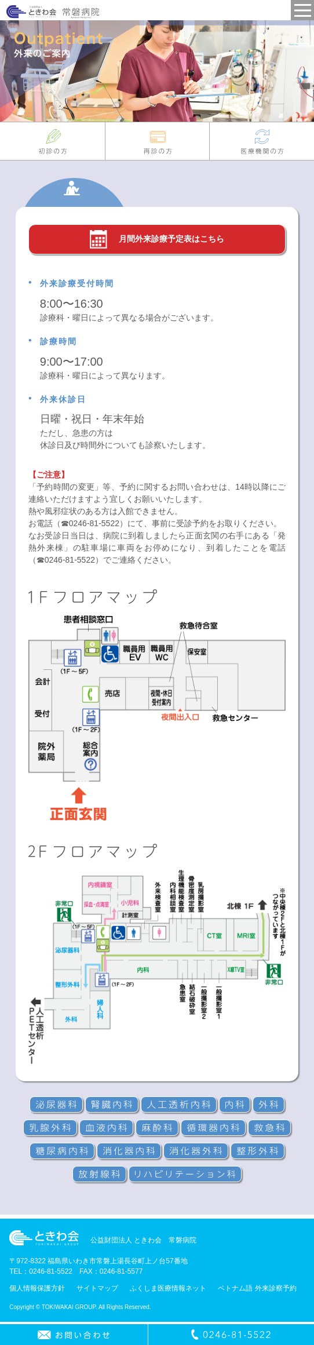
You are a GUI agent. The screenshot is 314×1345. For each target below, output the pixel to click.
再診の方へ (157, 141)
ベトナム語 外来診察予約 (257, 1288)
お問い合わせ (74, 1334)
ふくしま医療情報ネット (168, 1288)
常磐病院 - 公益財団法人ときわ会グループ (52, 12)
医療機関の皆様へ (262, 141)
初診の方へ (52, 141)
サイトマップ (97, 1288)
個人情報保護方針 (37, 1288)
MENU (302, 10)
